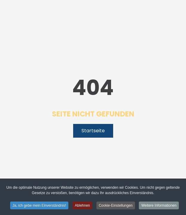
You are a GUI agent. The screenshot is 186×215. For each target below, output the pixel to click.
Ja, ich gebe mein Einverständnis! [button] (39, 206)
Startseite (93, 130)
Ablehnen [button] (82, 206)
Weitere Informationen (158, 206)
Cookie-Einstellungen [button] (116, 206)
